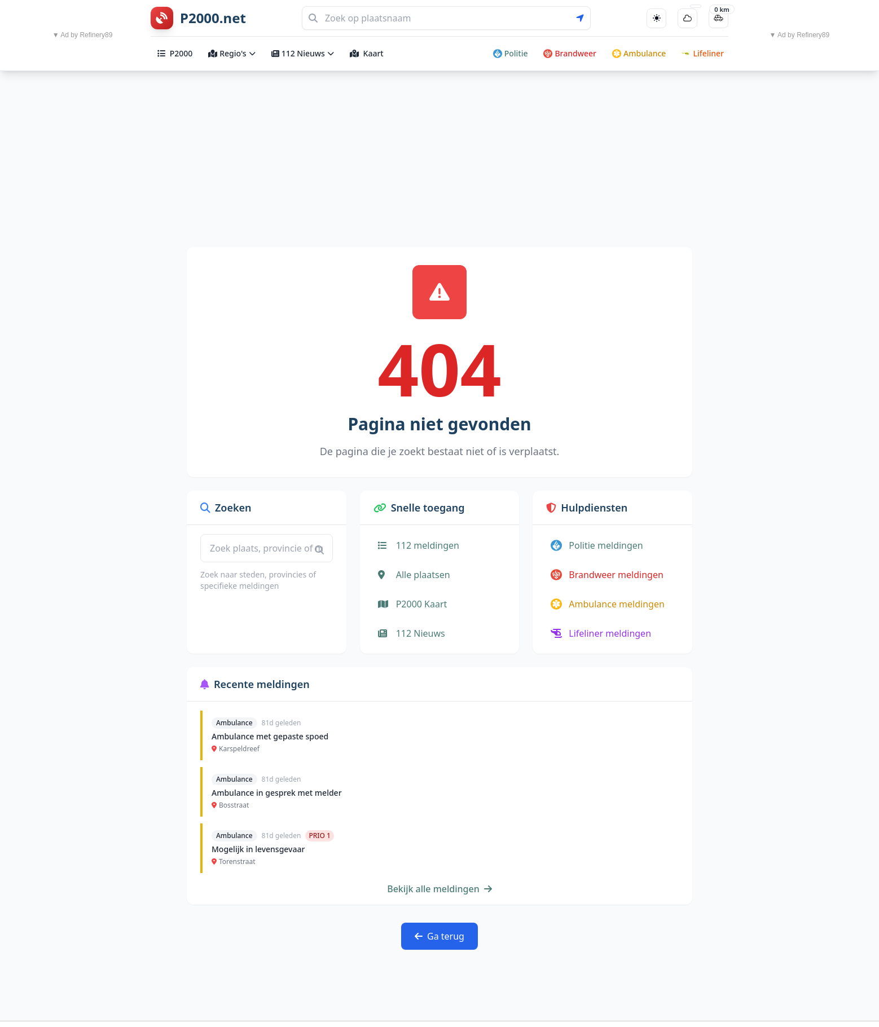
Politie (510, 53)
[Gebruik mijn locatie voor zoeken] (583, 18)
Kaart (367, 53)
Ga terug (439, 936)
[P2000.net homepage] (198, 18)
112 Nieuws (302, 53)
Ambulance (639, 53)
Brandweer (569, 53)
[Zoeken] (446, 18)
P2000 (174, 53)
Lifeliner (703, 53)
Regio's (231, 53)
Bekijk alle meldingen (439, 889)
